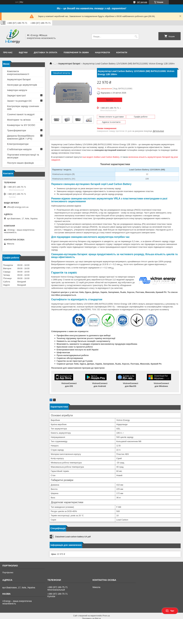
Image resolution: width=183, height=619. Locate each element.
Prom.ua (106, 610)
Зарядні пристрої (16, 95)
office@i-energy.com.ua (17, 207)
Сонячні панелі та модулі (21, 114)
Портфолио (7, 567)
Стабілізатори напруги (19, 149)
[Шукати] (136, 36)
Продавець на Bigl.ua (91, 613)
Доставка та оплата (45, 52)
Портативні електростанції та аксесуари (23, 156)
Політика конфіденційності (123, 616)
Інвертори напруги (17, 90)
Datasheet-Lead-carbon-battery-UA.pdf (73, 531)
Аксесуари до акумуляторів (22, 84)
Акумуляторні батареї (69, 63)
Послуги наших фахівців (20, 162)
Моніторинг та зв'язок (19, 119)
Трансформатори (16, 130)
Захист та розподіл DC (19, 100)
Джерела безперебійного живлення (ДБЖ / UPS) (20, 137)
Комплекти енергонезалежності (18, 72)
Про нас (7, 52)
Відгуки (23, 52)
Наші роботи (102, 52)
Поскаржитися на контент (98, 616)
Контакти (121, 52)
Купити (109, 100)
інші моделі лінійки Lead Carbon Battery (100, 151)
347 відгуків (142, 2)
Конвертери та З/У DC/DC (21, 125)
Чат (170, 610)
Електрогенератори (18, 144)
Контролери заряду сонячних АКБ (23, 107)
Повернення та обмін (76, 52)
